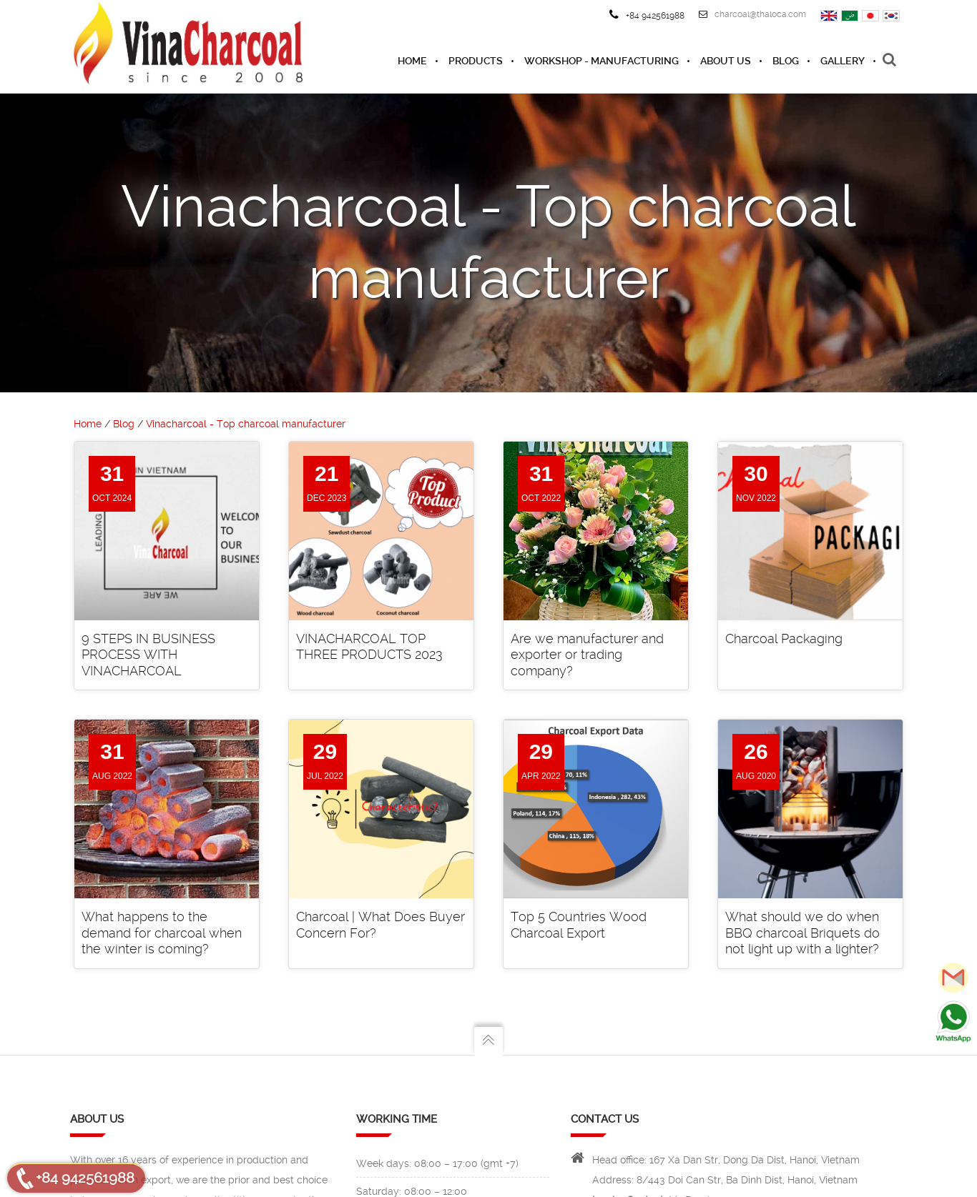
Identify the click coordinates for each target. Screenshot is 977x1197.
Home (88, 423)
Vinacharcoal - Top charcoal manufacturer (245, 423)
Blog (123, 423)
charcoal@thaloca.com (752, 14)
